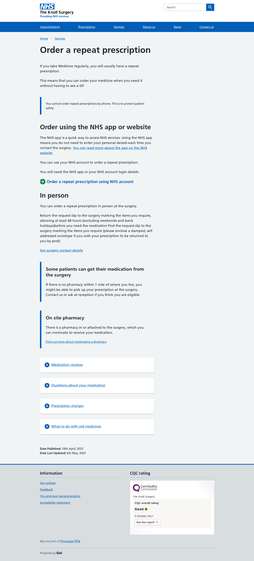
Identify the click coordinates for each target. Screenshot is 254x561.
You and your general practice (60, 496)
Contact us (207, 27)
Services (119, 27)
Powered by (51, 553)
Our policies (48, 483)
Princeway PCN (70, 541)
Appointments (50, 27)
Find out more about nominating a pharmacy (76, 342)
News (177, 27)
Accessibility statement (55, 502)
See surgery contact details (61, 250)
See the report (145, 522)
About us (149, 27)
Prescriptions (86, 27)
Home (44, 38)
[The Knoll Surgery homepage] (57, 11)
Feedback (46, 489)
